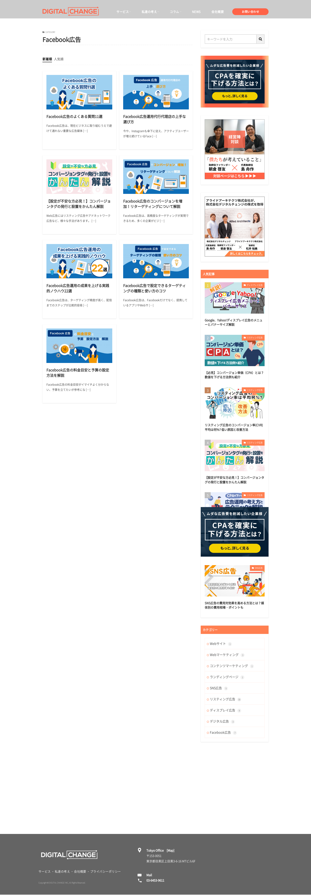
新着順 (47, 58)
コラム (174, 12)
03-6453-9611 (155, 880)
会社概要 (217, 12)
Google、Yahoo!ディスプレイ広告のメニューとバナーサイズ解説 (233, 322)
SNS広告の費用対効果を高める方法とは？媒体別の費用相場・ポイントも (234, 605)
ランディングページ (227, 676)
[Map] (170, 850)
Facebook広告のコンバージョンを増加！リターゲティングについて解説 (152, 203)
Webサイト (221, 643)
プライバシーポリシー (105, 871)
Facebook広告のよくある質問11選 (74, 116)
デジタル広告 (222, 721)
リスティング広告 (255, 337)
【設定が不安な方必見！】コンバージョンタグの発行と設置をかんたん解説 (78, 203)
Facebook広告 (223, 732)
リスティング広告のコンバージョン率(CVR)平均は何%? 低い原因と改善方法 (234, 427)
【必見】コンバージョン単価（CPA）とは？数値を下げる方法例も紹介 (234, 374)
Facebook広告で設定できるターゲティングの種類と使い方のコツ (154, 288)
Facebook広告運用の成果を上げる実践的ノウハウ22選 (77, 288)
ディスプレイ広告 (255, 284)
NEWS (196, 12)
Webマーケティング (227, 654)
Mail (149, 875)
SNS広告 (259, 567)
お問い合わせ (250, 12)
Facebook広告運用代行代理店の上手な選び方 (154, 119)
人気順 (58, 58)
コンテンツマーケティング (232, 665)
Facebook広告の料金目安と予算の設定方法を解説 (77, 372)
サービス (122, 12)
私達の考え (149, 12)
